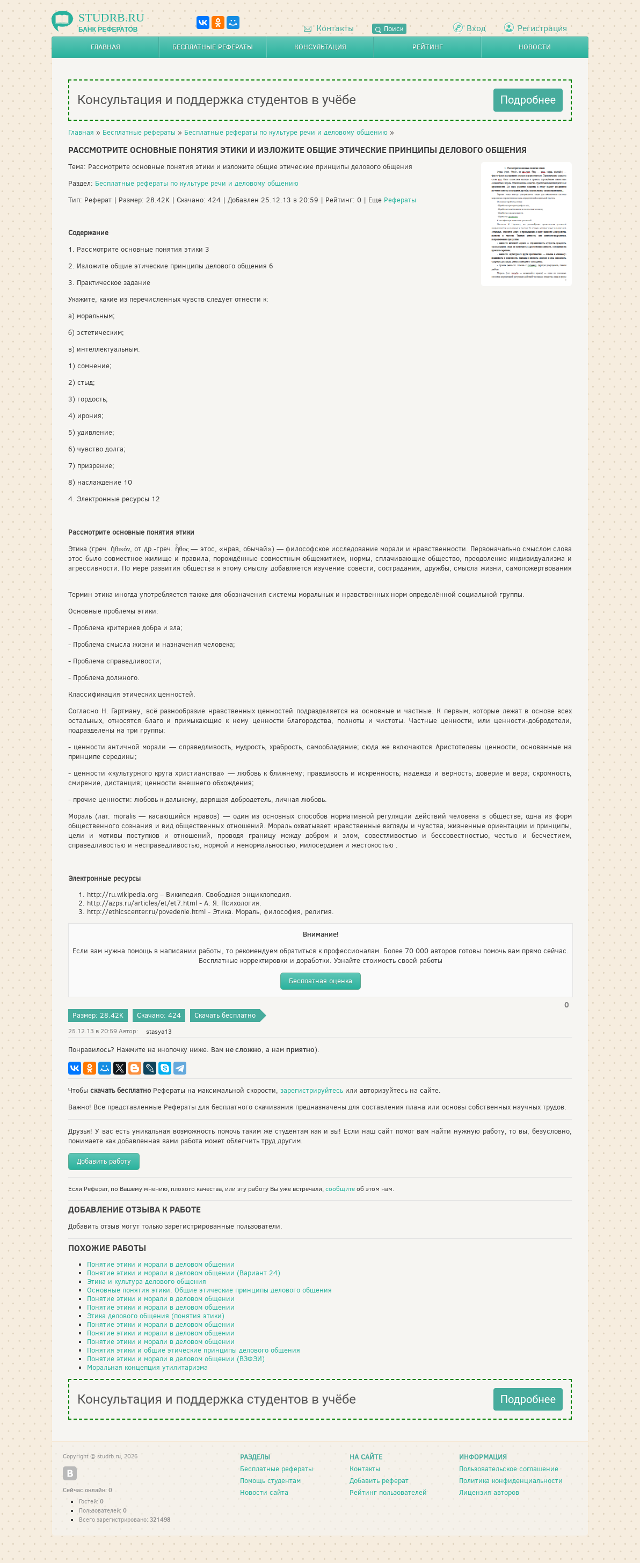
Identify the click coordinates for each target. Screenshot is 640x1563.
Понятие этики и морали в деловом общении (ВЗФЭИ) (176, 1358)
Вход (476, 28)
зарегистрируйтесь (311, 1090)
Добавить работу (104, 1161)
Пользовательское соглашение (508, 1468)
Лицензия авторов (489, 1492)
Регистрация (542, 28)
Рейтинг (427, 47)
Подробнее (528, 99)
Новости (535, 47)
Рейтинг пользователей (388, 1492)
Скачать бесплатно (225, 1015)
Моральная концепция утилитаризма (147, 1367)
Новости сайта (264, 1492)
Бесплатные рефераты (212, 47)
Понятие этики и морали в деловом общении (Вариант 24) (183, 1272)
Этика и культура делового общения (146, 1281)
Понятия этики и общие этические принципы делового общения (193, 1350)
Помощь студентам (270, 1480)
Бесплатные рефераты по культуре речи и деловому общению (286, 132)
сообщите (340, 1189)
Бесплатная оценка (320, 980)
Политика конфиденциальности (511, 1480)
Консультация (320, 47)
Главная (105, 47)
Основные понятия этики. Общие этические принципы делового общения (209, 1290)
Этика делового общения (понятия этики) (155, 1315)
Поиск (389, 28)
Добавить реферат (379, 1480)
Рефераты (400, 199)
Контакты (329, 28)
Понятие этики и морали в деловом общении (161, 1264)
